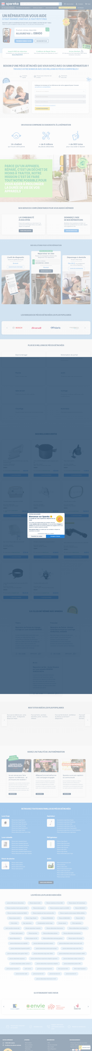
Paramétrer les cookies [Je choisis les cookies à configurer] (36, 536)
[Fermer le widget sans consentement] (34, 514)
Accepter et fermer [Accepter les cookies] (55, 536)
